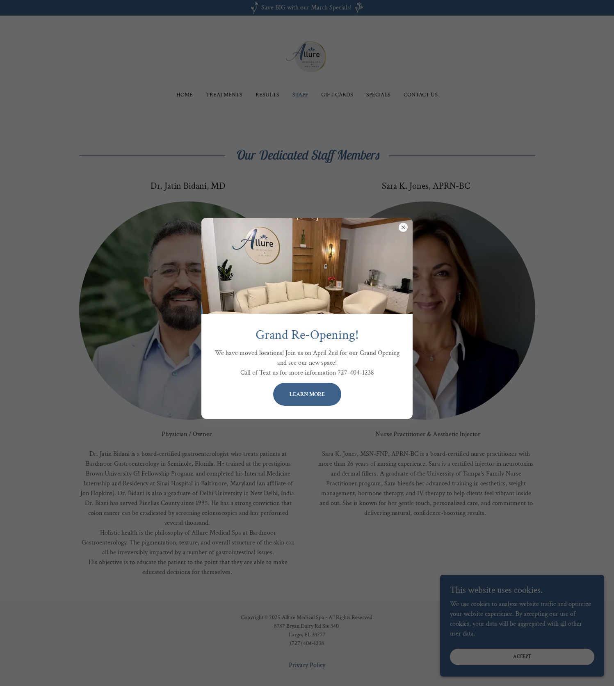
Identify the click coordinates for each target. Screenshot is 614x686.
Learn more (307, 394)
